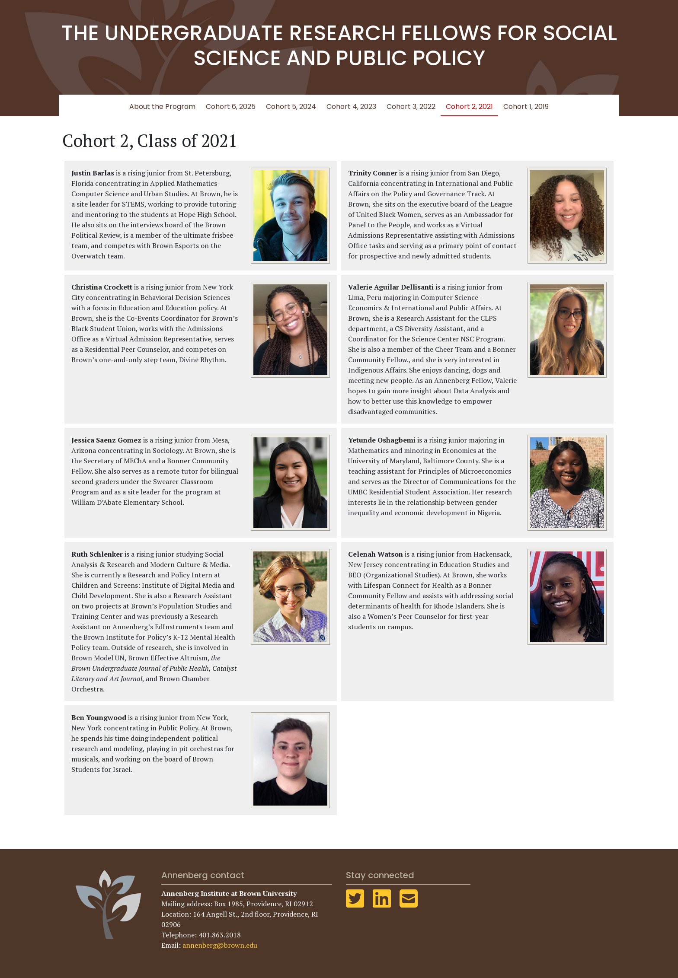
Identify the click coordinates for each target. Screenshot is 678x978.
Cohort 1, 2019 (526, 106)
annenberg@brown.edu (219, 945)
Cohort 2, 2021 (469, 106)
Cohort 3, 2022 (411, 106)
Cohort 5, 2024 (291, 106)
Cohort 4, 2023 (351, 106)
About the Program (162, 106)
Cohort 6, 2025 (231, 106)
